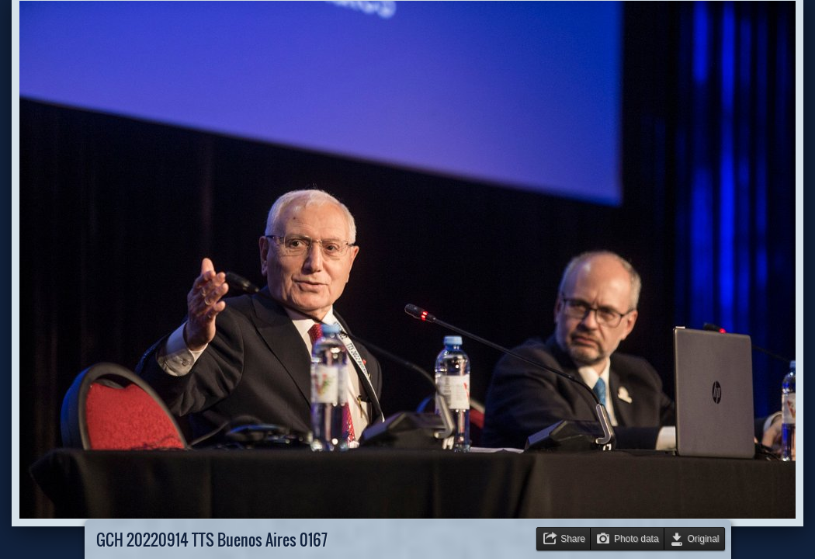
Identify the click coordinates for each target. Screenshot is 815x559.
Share (572, 538)
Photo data (636, 538)
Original (704, 538)
